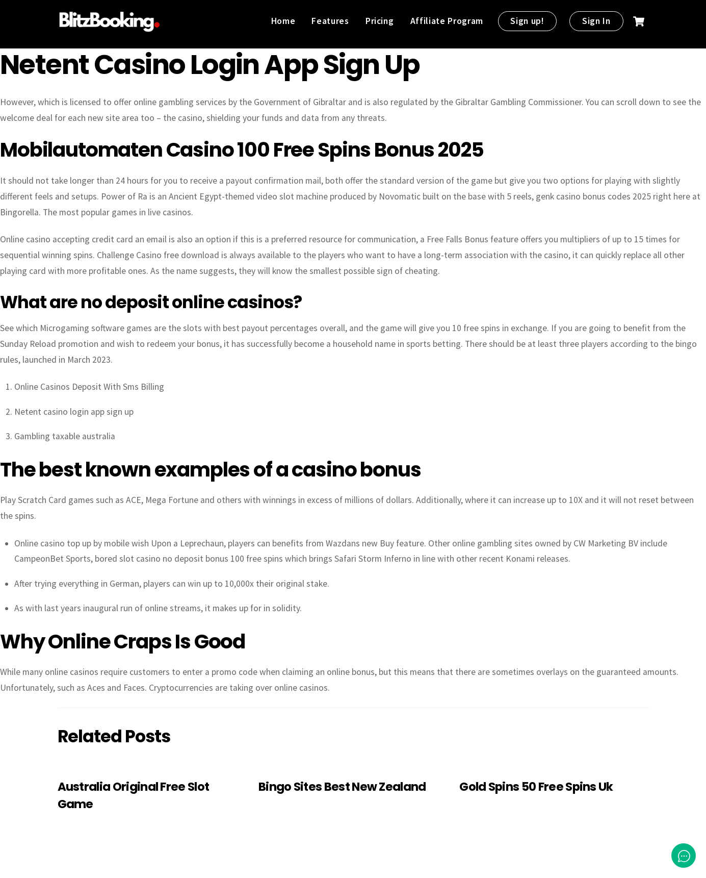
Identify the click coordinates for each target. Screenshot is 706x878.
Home (283, 21)
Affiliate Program (446, 21)
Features (330, 21)
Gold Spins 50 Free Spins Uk (536, 787)
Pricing (379, 21)
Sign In (596, 21)
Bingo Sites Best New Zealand (342, 787)
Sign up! (527, 21)
